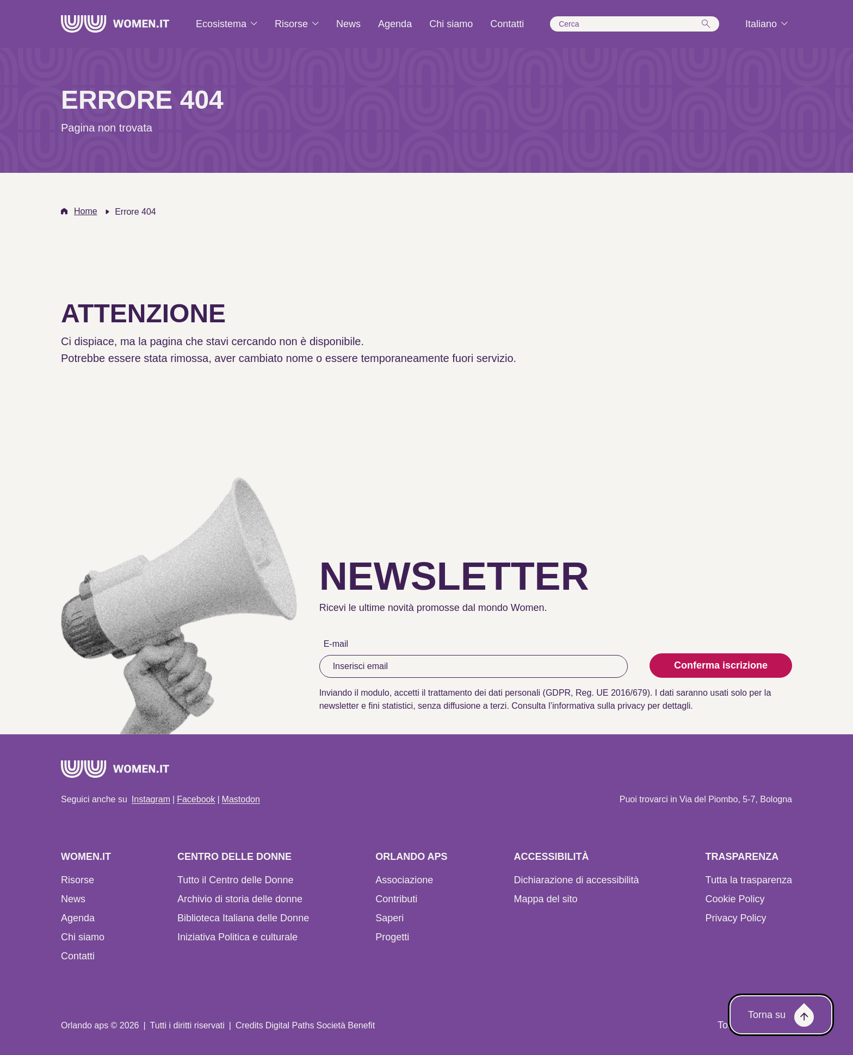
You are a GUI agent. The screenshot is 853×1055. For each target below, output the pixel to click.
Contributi (396, 899)
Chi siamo (82, 937)
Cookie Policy (735, 899)
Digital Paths (289, 1025)
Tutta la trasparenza (749, 880)
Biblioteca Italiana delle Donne (243, 918)
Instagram (151, 799)
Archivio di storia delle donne (239, 899)
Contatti (78, 956)
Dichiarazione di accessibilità (576, 880)
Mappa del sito (545, 899)
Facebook (196, 799)
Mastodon (241, 799)
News (73, 899)
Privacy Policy (736, 918)
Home (85, 211)
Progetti (392, 937)
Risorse (77, 880)
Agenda (78, 918)
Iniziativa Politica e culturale (237, 937)
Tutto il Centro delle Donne (235, 880)
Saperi (389, 918)
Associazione (404, 880)
